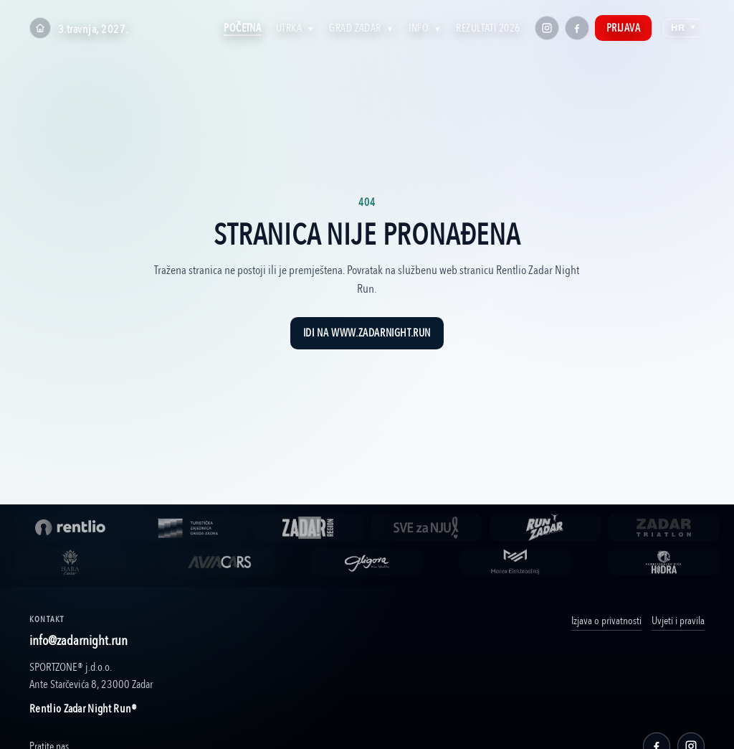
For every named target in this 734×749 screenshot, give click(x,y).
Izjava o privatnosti (606, 620)
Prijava (623, 28)
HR (684, 27)
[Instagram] (547, 28)
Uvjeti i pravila (678, 620)
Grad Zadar (361, 28)
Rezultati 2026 (488, 28)
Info (425, 28)
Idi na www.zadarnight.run (367, 333)
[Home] (40, 28)
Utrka (295, 28)
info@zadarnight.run (78, 640)
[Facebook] (577, 28)
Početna (242, 28)
